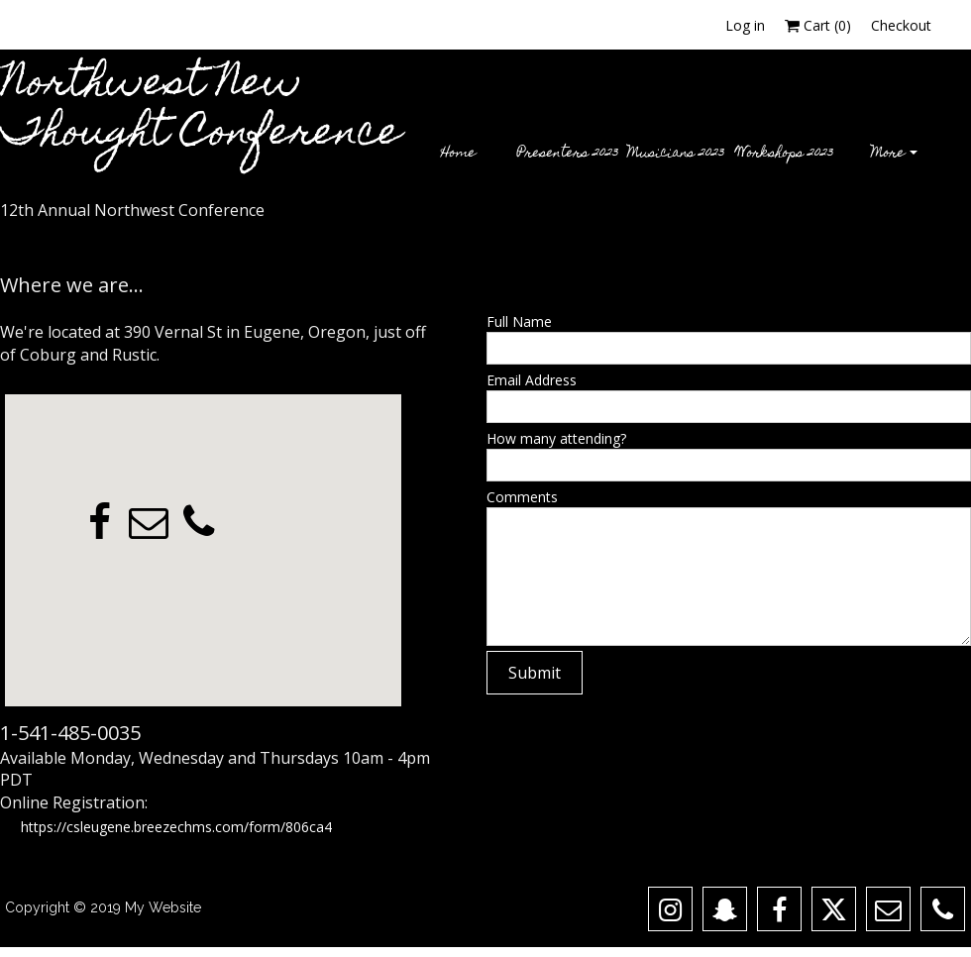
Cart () (818, 25)
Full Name (519, 321)
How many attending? (556, 438)
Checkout (901, 25)
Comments (522, 496)
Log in (745, 25)
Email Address (531, 380)
